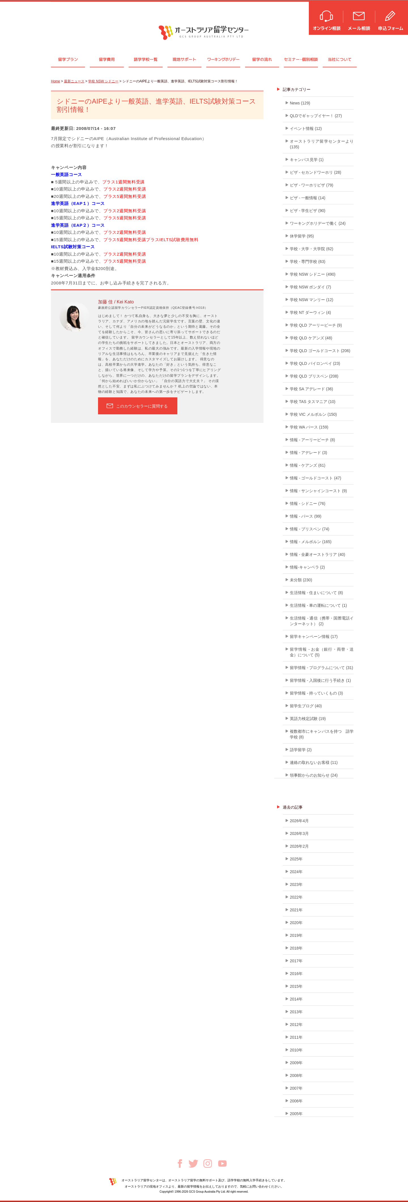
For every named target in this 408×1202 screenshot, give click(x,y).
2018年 (296, 948)
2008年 (296, 1075)
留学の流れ (262, 59)
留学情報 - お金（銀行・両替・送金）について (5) (322, 652)
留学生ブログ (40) (306, 706)
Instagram (207, 1163)
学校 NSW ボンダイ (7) (310, 287)
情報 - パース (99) (305, 516)
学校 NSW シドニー (103, 81)
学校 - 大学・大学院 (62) (311, 249)
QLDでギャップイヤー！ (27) (316, 115)
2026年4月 (299, 821)
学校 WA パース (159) (309, 427)
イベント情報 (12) (306, 128)
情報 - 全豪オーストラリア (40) (317, 554)
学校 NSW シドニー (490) (312, 274)
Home (55, 81)
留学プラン (68, 59)
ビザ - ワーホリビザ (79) (311, 185)
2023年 (296, 884)
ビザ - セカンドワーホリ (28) (315, 172)
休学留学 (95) (302, 236)
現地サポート (184, 59)
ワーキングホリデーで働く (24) (318, 223)
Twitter (193, 1164)
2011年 (296, 1037)
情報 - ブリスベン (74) (309, 529)
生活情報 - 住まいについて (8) (316, 592)
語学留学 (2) (301, 749)
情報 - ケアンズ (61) (307, 465)
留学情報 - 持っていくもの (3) (316, 693)
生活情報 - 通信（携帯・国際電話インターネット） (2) (322, 621)
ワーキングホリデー (223, 59)
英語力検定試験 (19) (308, 718)
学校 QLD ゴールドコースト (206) (320, 350)
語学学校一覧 (146, 59)
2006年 (296, 1101)
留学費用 (107, 59)
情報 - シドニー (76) (307, 503)
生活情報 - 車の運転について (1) (318, 605)
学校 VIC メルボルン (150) (313, 414)
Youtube (222, 1163)
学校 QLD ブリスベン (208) (314, 376)
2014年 (296, 999)
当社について (340, 59)
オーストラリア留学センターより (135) (322, 144)
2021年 (296, 910)
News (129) (300, 103)
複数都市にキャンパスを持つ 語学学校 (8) (322, 734)
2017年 (296, 961)
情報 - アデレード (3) (308, 452)
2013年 (296, 1012)
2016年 (296, 973)
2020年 (296, 922)
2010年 (296, 1050)
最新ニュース (74, 81)
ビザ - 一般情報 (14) (307, 198)
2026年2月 (299, 846)
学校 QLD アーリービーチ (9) (316, 325)
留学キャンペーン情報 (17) (314, 636)
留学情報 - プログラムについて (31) (321, 667)
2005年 (296, 1113)
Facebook (180, 1163)
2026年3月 (299, 833)
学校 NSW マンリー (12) (311, 299)
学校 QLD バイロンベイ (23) (315, 363)
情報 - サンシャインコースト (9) (318, 490)
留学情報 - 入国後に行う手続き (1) (320, 680)
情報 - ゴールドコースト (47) (315, 478)
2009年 (296, 1062)
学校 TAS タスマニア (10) (312, 401)
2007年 (296, 1088)
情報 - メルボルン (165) (311, 541)
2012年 (296, 1024)
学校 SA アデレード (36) (311, 389)
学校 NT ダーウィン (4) (310, 312)
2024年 (296, 871)
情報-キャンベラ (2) (307, 567)
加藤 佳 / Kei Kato (116, 301)
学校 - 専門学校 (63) (307, 261)
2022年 (296, 897)
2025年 (296, 859)
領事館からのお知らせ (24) (314, 775)
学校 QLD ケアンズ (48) (311, 338)
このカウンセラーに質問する (142, 406)
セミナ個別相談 (301, 59)
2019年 (296, 935)
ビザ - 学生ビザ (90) (307, 210)
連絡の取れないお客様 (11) (314, 762)
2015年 (296, 986)
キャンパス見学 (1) (307, 159)
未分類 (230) (301, 580)
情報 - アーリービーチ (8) (312, 440)
